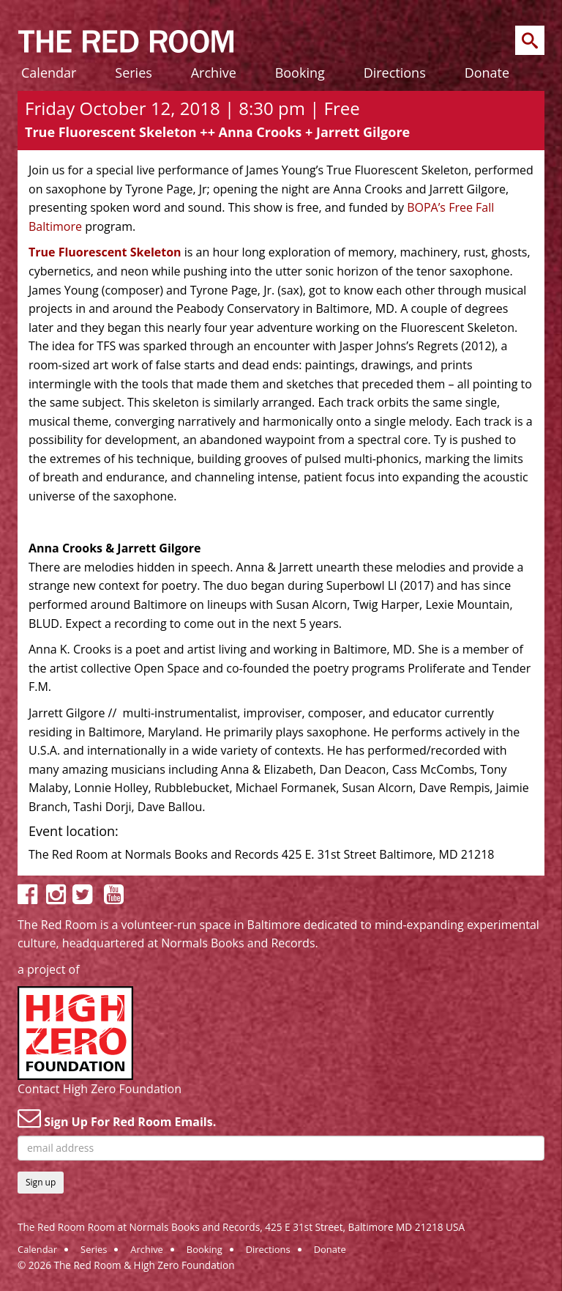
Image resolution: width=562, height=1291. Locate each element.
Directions (395, 72)
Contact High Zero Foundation (99, 1089)
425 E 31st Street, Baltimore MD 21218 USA (365, 1227)
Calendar (48, 72)
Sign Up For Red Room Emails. (117, 1118)
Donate (487, 72)
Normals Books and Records (238, 943)
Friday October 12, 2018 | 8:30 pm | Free (192, 108)
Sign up (41, 1182)
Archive (213, 72)
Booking (300, 72)
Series (133, 72)
